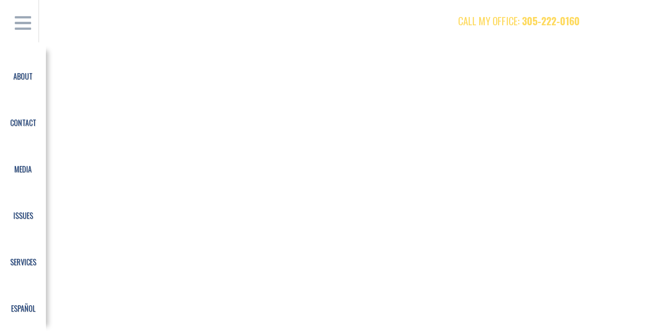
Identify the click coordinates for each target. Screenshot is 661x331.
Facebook (603, 20)
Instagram (639, 20)
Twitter (621, 20)
